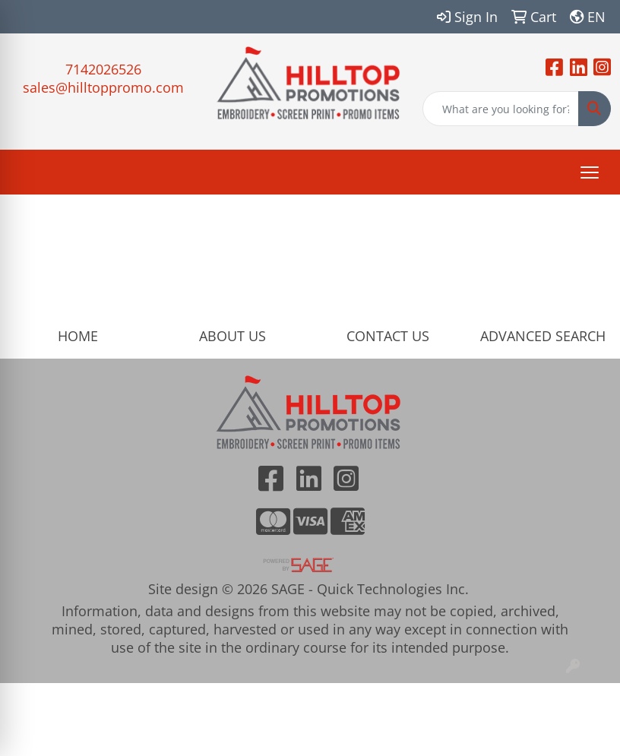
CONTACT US (387, 336)
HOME (78, 336)
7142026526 (103, 69)
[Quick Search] (500, 108)
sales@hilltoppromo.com (103, 87)
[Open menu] (589, 172)
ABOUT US (232, 336)
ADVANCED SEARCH (543, 336)
